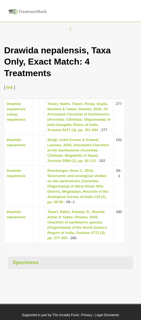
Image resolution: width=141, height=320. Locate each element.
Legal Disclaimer (107, 315)
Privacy (86, 315)
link (9, 87)
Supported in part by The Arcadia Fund (50, 315)
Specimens (26, 262)
